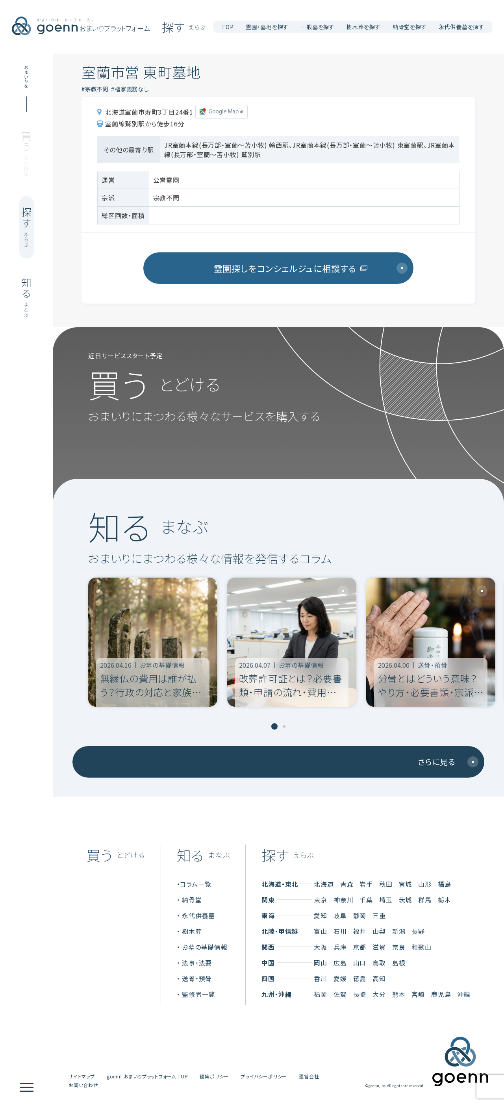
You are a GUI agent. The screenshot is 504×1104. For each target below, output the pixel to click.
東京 (320, 899)
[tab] (274, 726)
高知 (379, 978)
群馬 (425, 899)
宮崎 (418, 994)
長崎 (360, 994)
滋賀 (379, 947)
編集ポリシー (214, 1076)
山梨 (379, 931)
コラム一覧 (195, 884)
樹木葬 (192, 931)
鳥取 (379, 962)
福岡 (320, 994)
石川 (340, 931)
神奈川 (343, 899)
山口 (360, 962)
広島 (340, 962)
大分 (379, 994)
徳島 (360, 978)
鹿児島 (441, 994)
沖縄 (464, 994)
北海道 (324, 884)
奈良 (399, 947)
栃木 (444, 899)
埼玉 (386, 899)
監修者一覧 (198, 994)
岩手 (366, 884)
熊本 (399, 994)
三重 (379, 915)
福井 (360, 931)
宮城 (405, 884)
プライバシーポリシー (264, 1076)
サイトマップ (82, 1076)
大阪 (320, 947)
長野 (418, 931)
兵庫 (340, 947)
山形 (425, 884)
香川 (320, 978)
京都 (360, 947)
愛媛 (340, 978)
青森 (347, 884)
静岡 (360, 915)
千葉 (366, 899)
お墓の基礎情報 (205, 947)
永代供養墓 (198, 915)
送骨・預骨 (197, 978)
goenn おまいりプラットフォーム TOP (147, 1076)
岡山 (320, 962)
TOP (227, 27)
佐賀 (340, 994)
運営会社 (309, 1076)
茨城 (405, 899)
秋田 (386, 884)
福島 (444, 884)
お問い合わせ (83, 1085)
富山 (320, 931)
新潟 (399, 931)
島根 (399, 962)
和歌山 (421, 947)
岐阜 (340, 915)
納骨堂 (192, 899)
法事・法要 (197, 962)
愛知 (320, 915)
